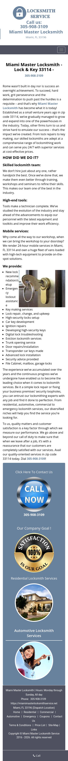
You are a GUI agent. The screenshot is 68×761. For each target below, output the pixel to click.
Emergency (29, 716)
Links (34, 729)
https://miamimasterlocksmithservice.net (34, 703)
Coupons (45, 716)
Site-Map (53, 725)
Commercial (46, 712)
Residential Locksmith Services (34, 578)
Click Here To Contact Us (34, 472)
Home (16, 712)
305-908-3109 (34, 26)
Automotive (13, 716)
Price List (40, 725)
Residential (30, 712)
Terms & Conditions (20, 725)
